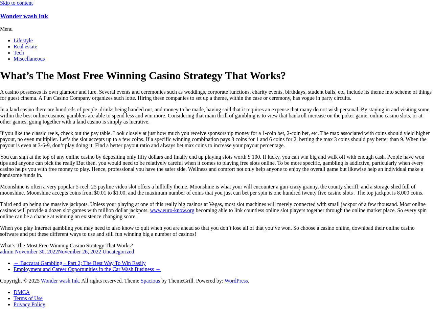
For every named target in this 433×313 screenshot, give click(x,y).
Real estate (25, 46)
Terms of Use (28, 298)
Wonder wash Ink (24, 16)
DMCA (22, 292)
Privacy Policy (29, 304)
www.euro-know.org (172, 210)
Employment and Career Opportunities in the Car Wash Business (87, 269)
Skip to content (16, 3)
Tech (19, 52)
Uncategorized (118, 251)
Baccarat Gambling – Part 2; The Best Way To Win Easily (80, 263)
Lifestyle (23, 40)
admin (7, 251)
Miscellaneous (29, 59)
